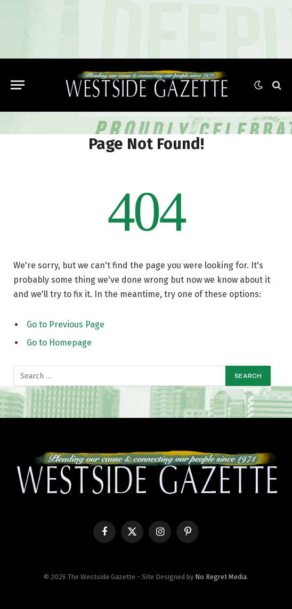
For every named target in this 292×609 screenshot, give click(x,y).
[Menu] (18, 85)
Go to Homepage (59, 343)
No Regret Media (221, 577)
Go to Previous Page (65, 324)
